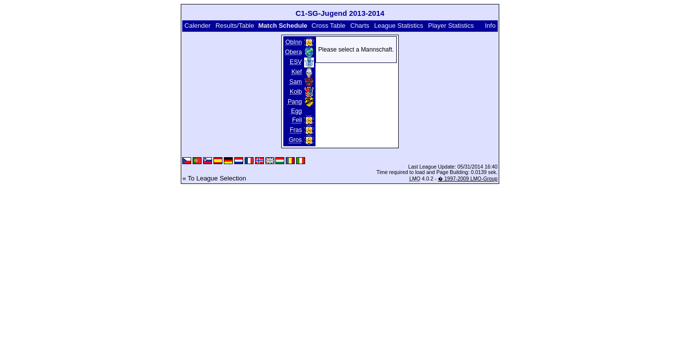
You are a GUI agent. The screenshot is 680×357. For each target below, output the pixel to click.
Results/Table (234, 25)
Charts (359, 25)
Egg (296, 111)
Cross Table (328, 25)
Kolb (296, 91)
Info (490, 25)
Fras (296, 129)
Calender (197, 25)
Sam (295, 81)
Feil (297, 120)
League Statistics (398, 25)
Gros (295, 139)
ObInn (293, 42)
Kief (296, 71)
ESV (296, 62)
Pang (295, 101)
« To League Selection (214, 178)
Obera (293, 52)
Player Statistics (450, 25)
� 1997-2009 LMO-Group (467, 178)
